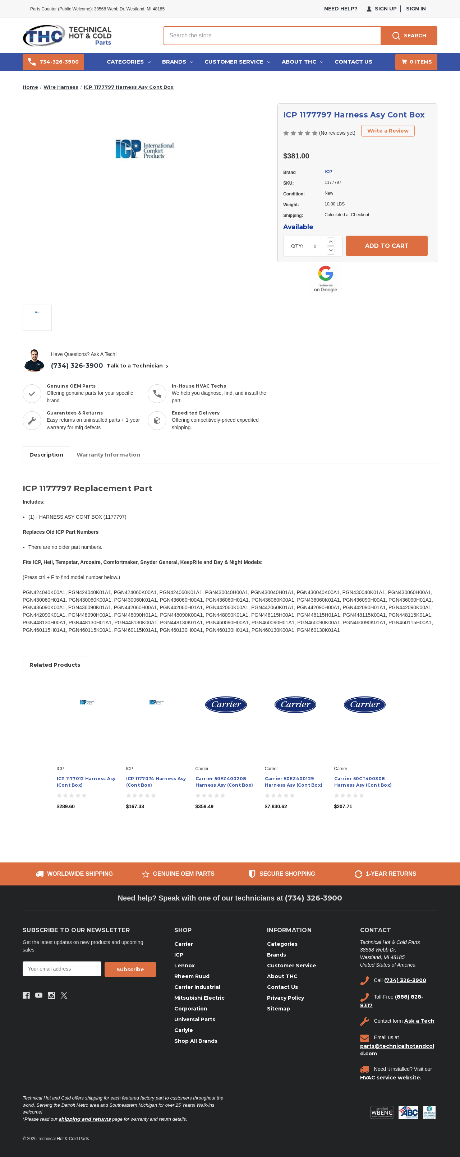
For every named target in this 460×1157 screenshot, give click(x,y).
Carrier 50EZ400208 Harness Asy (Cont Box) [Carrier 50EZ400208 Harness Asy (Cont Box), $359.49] (224, 782)
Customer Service (237, 61)
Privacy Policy (285, 998)
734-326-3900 (53, 62)
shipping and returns (85, 1119)
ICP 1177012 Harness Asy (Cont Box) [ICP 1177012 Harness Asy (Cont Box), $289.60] (86, 782)
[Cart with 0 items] (416, 62)
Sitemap (278, 1008)
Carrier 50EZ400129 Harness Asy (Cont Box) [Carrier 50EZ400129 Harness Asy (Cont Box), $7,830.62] (294, 782)
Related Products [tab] (54, 664)
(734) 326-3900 (77, 366)
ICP (328, 171)
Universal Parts (194, 1019)
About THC (302, 61)
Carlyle (183, 1030)
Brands (177, 61)
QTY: (297, 246)
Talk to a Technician (138, 365)
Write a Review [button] (388, 131)
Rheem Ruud (192, 976)
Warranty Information (108, 454)
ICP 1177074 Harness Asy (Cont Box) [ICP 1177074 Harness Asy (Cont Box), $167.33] (156, 782)
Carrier (183, 944)
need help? (341, 8)
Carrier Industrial (197, 987)
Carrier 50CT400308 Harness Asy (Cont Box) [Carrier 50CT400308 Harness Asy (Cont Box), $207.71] (363, 782)
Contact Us (353, 61)
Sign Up (382, 8)
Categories (129, 61)
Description (46, 454)
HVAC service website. (391, 1077)
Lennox (184, 965)
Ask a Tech (419, 1021)
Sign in (416, 8)
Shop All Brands (195, 1041)
